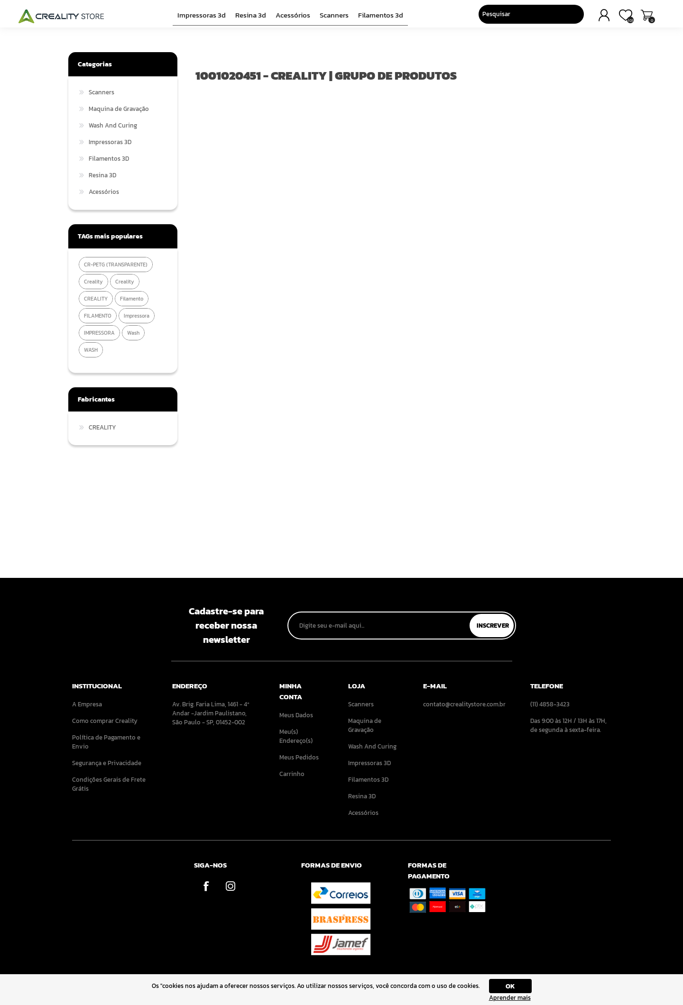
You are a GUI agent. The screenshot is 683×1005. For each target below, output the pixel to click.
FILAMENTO (97, 316)
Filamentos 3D (377, 17)
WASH (91, 350)
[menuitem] (109, 704)
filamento (131, 298)
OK (510, 986)
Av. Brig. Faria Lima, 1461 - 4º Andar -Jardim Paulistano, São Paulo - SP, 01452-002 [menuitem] (210, 713)
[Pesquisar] (464, 16)
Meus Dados (296, 715)
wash (133, 333)
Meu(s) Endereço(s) (296, 736)
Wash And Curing (113, 125)
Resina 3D (252, 17)
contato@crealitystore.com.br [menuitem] (463, 704)
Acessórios (292, 17)
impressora (136, 316)
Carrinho (589, 18)
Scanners (333, 17)
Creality (124, 281)
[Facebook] (206, 885)
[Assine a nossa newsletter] (379, 625)
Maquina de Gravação (119, 108)
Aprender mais (510, 997)
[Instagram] (230, 885)
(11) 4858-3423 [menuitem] (550, 704)
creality (93, 281)
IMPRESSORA (99, 333)
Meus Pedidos (299, 757)
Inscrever (493, 625)
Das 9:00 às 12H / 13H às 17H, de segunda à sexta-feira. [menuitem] (568, 725)
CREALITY (96, 298)
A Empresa (87, 704)
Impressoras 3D (205, 17)
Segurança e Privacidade (106, 762)
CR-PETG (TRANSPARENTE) (116, 264)
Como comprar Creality (105, 720)
